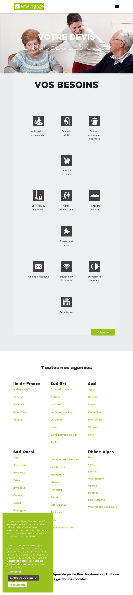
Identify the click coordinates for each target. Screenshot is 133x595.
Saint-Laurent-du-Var (64, 434)
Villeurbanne (96, 478)
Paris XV (18, 404)
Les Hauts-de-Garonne (65, 459)
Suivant (103, 332)
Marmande (57, 474)
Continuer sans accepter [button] (23, 578)
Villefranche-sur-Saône (102, 507)
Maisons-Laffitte (23, 389)
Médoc (55, 482)
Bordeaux (19, 487)
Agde (91, 389)
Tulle (54, 520)
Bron (91, 457)
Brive (16, 480)
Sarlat (54, 497)
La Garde (56, 404)
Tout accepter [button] (17, 584)
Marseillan (94, 412)
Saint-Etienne (96, 500)
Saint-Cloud (20, 412)
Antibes (55, 397)
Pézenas (93, 427)
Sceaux (18, 419)
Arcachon (19, 465)
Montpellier (95, 419)
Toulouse (56, 512)
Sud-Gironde (59, 505)
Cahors (17, 495)
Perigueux (57, 489)
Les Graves (58, 467)
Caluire (92, 485)
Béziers (92, 397)
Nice (53, 427)
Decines (93, 492)
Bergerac (19, 472)
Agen (16, 457)
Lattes (92, 404)
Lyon (91, 464)
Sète (91, 434)
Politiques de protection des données (74, 574)
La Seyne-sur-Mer (62, 412)
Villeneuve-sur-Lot (62, 527)
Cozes (17, 503)
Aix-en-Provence (61, 389)
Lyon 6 (92, 471)
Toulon (55, 442)
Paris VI (18, 397)
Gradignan (19, 510)
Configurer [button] (14, 571)
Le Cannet (57, 419)
